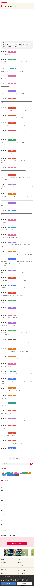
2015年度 (3, 520)
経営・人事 (18, 44)
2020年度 (3, 504)
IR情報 (2, 565)
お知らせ (2, 573)
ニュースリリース (21, 573)
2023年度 (3, 494)
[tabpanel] (17, 552)
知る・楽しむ (3, 562)
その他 (23, 46)
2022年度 (3, 497)
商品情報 (2, 559)
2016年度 (3, 517)
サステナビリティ (16, 46)
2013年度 (3, 527)
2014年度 (3, 524)
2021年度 (3, 500)
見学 (19, 559)
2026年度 (3, 484)
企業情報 (19, 562)
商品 (4, 44)
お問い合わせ (3, 569)
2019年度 (3, 507)
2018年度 (3, 510)
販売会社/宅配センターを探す (22, 570)
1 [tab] (16, 556)
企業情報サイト (4, 535)
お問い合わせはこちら (17, 543)
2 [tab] (17, 556)
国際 (23, 44)
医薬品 (27, 44)
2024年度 (3, 490)
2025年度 (3, 487)
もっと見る (3, 530)
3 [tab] (18, 556)
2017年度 (3, 514)
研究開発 (9, 46)
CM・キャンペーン (10, 44)
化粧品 (4, 46)
